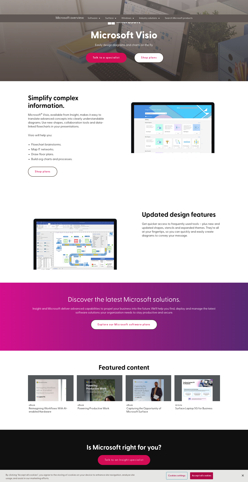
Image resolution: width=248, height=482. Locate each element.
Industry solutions (150, 18)
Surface (111, 18)
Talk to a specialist (106, 57)
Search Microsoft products (179, 18)
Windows (128, 18)
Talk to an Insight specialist (124, 460)
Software (94, 18)
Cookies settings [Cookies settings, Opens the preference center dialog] (176, 476)
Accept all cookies (201, 476)
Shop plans (149, 57)
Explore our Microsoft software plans (124, 324)
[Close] (242, 476)
